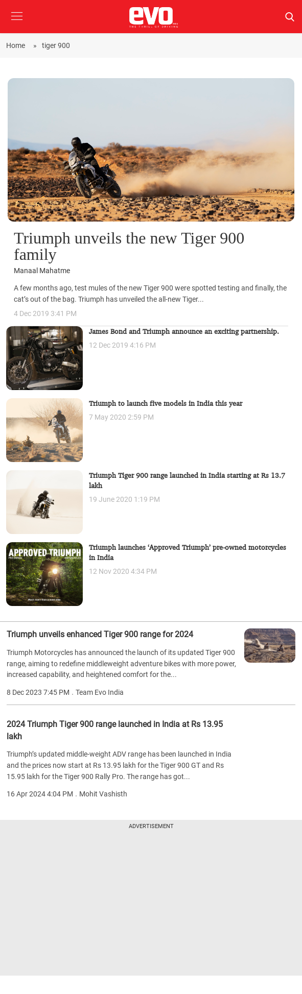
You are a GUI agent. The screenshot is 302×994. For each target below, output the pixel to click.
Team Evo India (100, 692)
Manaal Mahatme (42, 270)
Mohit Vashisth (103, 794)
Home (17, 45)
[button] (16, 23)
